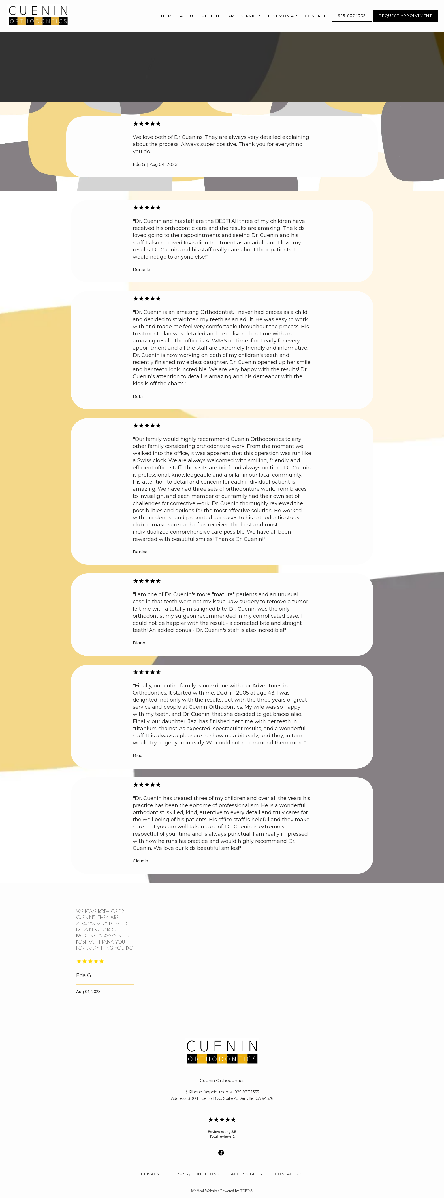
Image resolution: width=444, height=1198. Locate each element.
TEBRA (246, 1191)
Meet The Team (218, 16)
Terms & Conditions (195, 1174)
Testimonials (283, 16)
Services (251, 16)
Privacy (150, 1174)
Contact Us (289, 1174)
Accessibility (247, 1174)
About (188, 16)
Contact (315, 16)
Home (167, 16)
